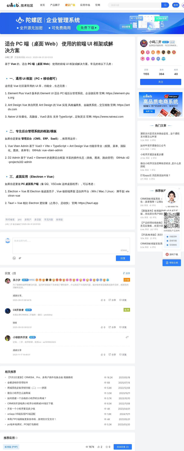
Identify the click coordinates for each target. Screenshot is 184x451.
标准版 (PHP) (11, 447)
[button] (126, 273)
